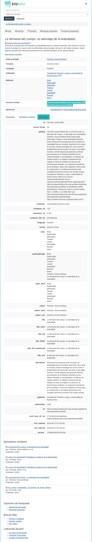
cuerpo (49, 90)
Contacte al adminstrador (18, 538)
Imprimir (20, 31)
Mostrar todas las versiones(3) (17, 43)
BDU (7, 4)
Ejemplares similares (27, 117)
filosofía (50, 95)
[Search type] (46, 14)
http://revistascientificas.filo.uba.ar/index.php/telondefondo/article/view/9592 (66, 103)
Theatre (50, 88)
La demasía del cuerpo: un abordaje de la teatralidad (28, 447)
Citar (9, 31)
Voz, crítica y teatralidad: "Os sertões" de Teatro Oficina (29, 488)
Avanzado (20, 19)
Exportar (33, 31)
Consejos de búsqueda (18, 533)
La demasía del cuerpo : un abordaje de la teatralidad (28, 477)
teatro (49, 98)
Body (49, 80)
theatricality (51, 83)
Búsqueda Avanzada (17, 510)
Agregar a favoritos (49, 31)
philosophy (51, 85)
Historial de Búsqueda (17, 507)
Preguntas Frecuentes (17, 535)
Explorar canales (15, 521)
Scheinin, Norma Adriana (56, 59)
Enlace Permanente (71, 31)
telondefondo (56, 110)
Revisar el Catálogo (16, 519)
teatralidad (51, 93)
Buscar (9, 19)
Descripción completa (13, 54)
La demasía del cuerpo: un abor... (19, 24)
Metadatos (43, 117)
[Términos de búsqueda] (46, 10)
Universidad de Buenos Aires (75, 110)
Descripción (10, 117)
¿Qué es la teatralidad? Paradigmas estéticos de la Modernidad (32, 457)
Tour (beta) (13, 524)
